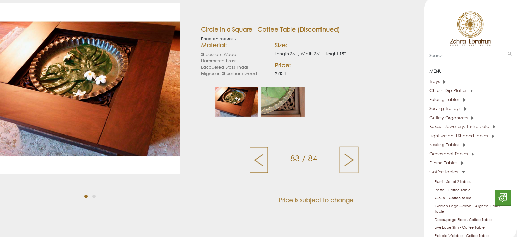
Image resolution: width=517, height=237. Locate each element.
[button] (86, 196)
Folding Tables (447, 99)
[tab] (470, 81)
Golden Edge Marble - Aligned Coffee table (468, 208)
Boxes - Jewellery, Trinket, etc (462, 126)
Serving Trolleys (448, 108)
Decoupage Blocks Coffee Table (463, 219)
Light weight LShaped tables (461, 136)
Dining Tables (446, 163)
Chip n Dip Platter (451, 90)
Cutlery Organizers (451, 117)
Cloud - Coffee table (453, 197)
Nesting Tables (447, 144)
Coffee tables (447, 172)
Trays (437, 81)
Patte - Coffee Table (453, 190)
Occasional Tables (451, 154)
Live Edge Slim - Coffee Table (460, 227)
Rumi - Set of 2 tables (453, 181)
